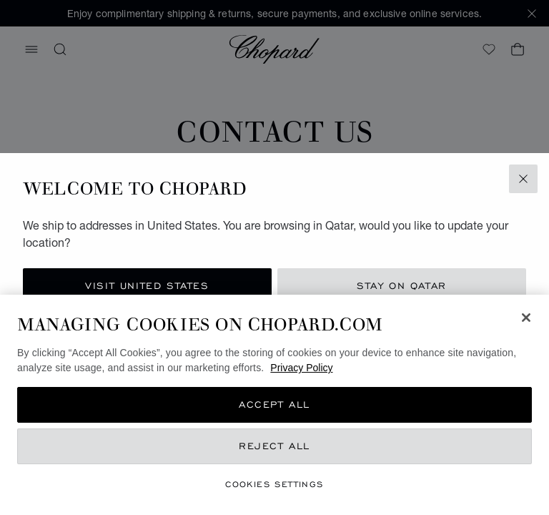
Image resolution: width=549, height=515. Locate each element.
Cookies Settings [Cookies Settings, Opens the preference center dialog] (274, 484)
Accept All (274, 404)
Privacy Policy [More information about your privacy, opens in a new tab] (301, 367)
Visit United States (147, 286)
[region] (274, 405)
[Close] (526, 317)
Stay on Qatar (402, 286)
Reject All (274, 446)
